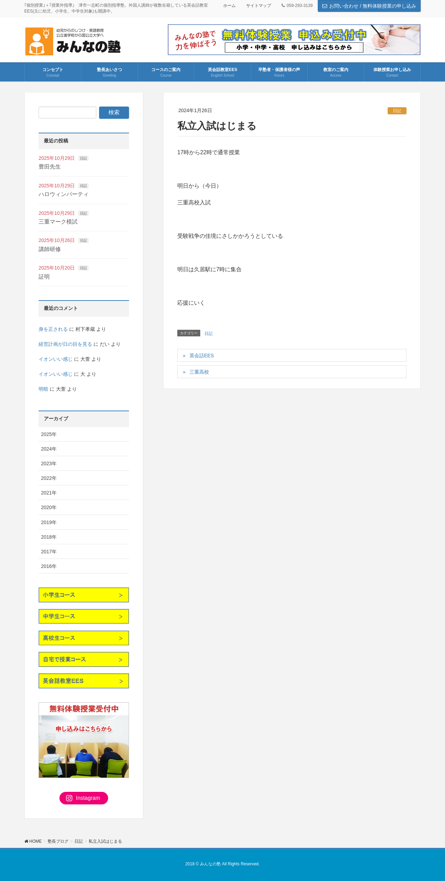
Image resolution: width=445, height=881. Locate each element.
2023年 (49, 463)
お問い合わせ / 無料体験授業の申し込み (369, 6)
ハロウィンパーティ (64, 194)
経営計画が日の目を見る (65, 344)
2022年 (49, 478)
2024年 (49, 449)
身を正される (53, 329)
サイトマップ (258, 5)
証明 (44, 277)
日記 (397, 110)
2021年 (49, 493)
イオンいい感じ (56, 359)
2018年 (49, 537)
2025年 (49, 434)
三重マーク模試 (58, 222)
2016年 (49, 566)
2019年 (49, 522)
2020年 (49, 507)
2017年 (49, 551)
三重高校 (199, 372)
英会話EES (201, 355)
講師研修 (50, 249)
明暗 (43, 389)
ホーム (229, 5)
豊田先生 (50, 167)
